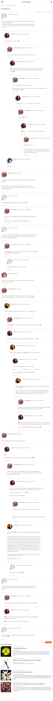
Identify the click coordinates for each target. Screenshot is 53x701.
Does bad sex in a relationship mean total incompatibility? (29, 684)
